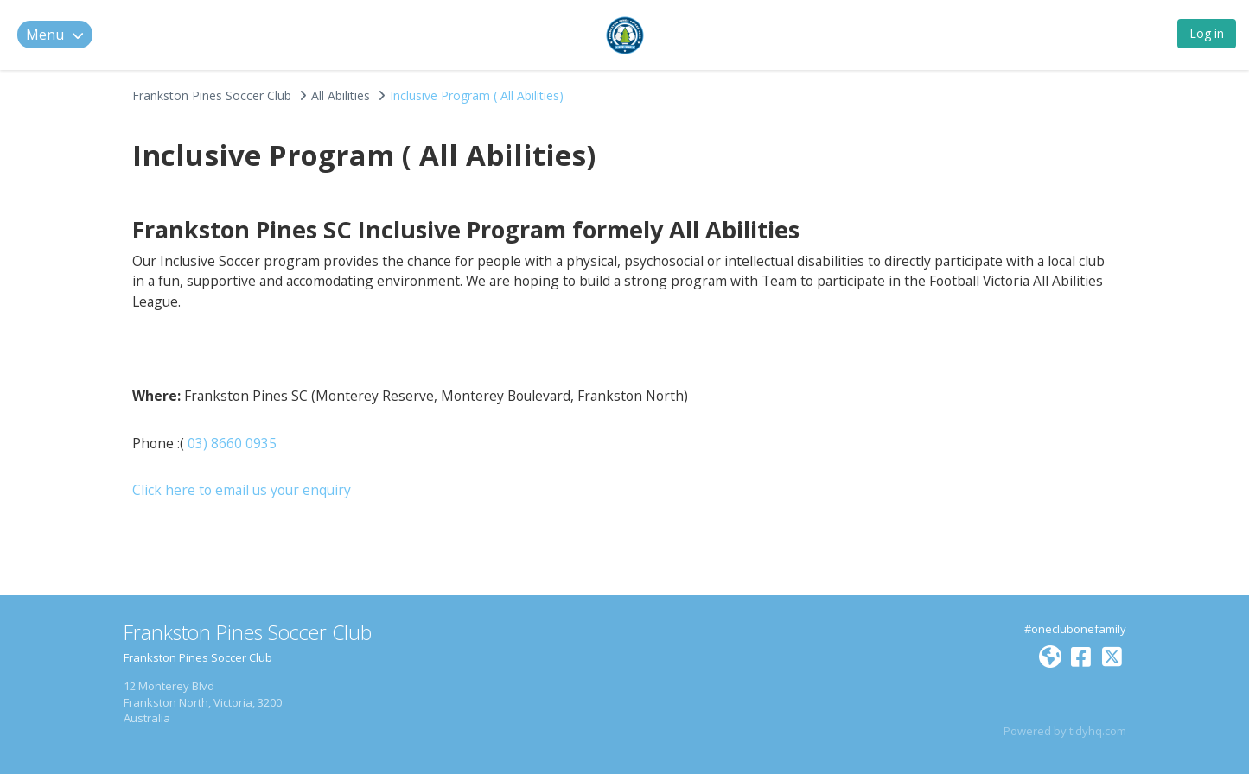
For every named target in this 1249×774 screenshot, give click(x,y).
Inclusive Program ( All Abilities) (477, 95)
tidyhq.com (1097, 731)
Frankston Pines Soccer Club (211, 95)
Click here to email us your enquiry (243, 489)
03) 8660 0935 (232, 443)
